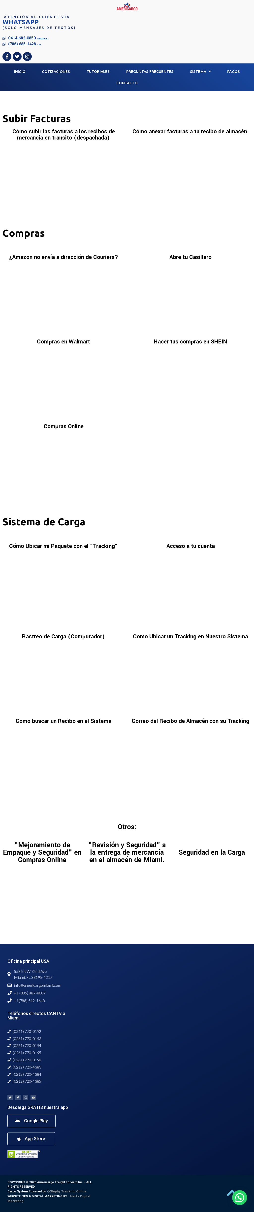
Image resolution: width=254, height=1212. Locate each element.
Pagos (233, 71)
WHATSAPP (20, 22)
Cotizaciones (56, 71)
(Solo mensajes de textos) (39, 28)
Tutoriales (98, 71)
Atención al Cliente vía (37, 17)
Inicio (20, 71)
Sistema (200, 71)
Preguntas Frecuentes (150, 71)
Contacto (127, 83)
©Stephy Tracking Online (66, 1191)
